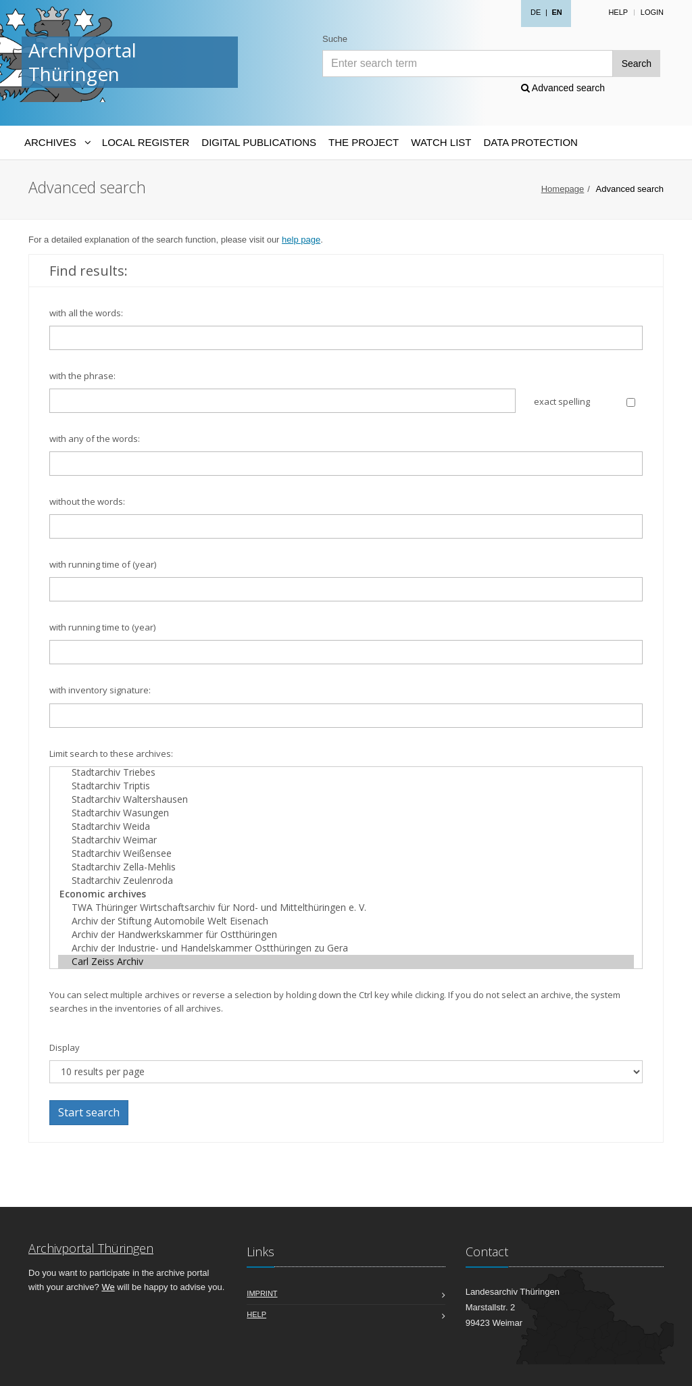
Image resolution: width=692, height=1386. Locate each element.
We (107, 1287)
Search (636, 63)
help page (301, 239)
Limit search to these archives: (111, 753)
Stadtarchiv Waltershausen (346, 799)
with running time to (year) (102, 627)
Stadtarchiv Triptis (346, 786)
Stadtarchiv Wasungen (346, 813)
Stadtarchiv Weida (346, 826)
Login (652, 12)
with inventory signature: (100, 690)
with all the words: (86, 313)
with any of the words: (94, 438)
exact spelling (562, 401)
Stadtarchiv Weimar (346, 840)
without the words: (87, 501)
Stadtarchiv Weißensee (346, 853)
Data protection (530, 142)
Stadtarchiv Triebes (346, 772)
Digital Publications (258, 142)
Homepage (563, 189)
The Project (363, 142)
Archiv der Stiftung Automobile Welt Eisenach (346, 921)
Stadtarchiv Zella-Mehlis (346, 867)
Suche (334, 39)
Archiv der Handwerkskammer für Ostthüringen (346, 934)
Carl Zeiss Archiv (346, 961)
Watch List (441, 142)
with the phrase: (82, 376)
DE (535, 12)
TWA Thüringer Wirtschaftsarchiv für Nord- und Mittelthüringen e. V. (346, 907)
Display (64, 1047)
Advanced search (563, 87)
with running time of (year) (102, 564)
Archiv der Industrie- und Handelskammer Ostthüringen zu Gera (346, 948)
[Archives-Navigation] (57, 142)
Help (618, 12)
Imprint (262, 1293)
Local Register (145, 142)
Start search (89, 1112)
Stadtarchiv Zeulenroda (346, 880)
